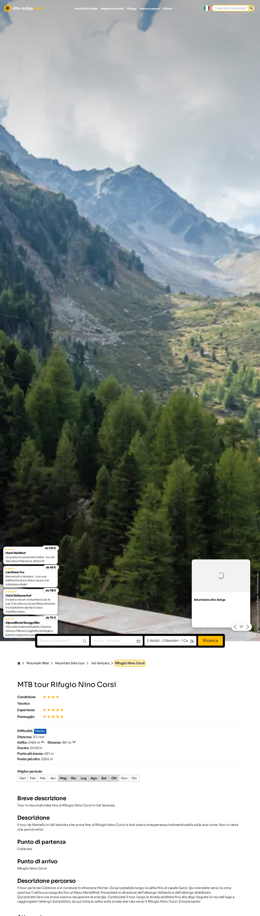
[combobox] (63, 641)
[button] (235, 627)
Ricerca (210, 640)
